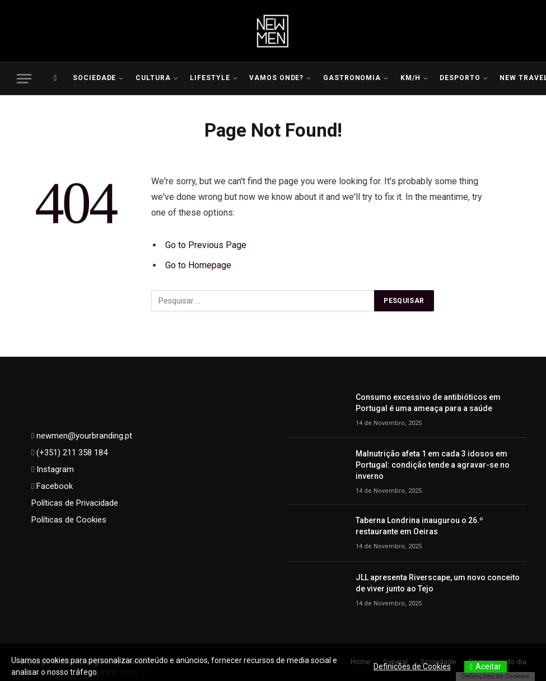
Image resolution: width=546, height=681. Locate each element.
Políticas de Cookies (68, 520)
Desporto (460, 78)
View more (119, 672)
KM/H (410, 78)
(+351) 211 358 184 (71, 452)
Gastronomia (352, 78)
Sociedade (94, 78)
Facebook (53, 486)
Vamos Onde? (276, 78)
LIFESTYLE (210, 78)
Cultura (153, 78)
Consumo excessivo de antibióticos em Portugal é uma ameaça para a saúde (428, 403)
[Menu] (24, 78)
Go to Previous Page (205, 245)
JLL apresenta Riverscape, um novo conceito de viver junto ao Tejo (438, 583)
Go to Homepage (198, 265)
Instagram (54, 469)
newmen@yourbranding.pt (83, 436)
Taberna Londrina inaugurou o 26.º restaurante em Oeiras (419, 526)
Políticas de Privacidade (74, 503)
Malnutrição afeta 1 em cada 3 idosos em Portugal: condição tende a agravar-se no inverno (433, 465)
